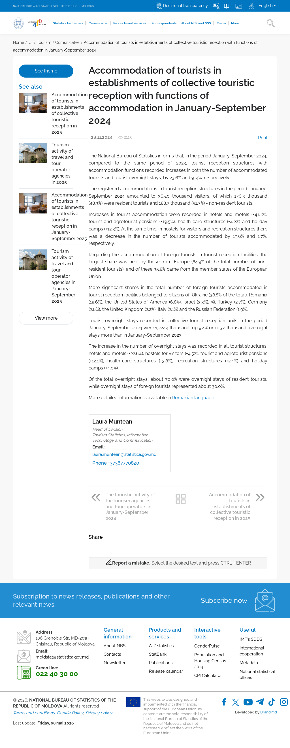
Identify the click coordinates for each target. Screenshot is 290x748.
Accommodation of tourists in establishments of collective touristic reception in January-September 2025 (70, 216)
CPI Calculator (208, 675)
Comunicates (67, 42)
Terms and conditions (34, 712)
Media (222, 23)
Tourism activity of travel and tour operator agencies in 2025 (62, 163)
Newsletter (114, 662)
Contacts (112, 654)
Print (258, 137)
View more (46, 318)
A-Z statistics (161, 645)
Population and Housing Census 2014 (210, 660)
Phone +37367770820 (115, 463)
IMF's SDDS (251, 639)
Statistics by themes (68, 23)
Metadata (249, 662)
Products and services (130, 23)
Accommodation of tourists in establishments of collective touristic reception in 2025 (70, 113)
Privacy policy (99, 712)
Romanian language (193, 397)
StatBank (158, 654)
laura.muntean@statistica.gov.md (124, 454)
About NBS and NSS (198, 23)
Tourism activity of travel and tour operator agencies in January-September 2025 (63, 276)
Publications (160, 662)
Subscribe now (224, 600)
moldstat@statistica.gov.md (62, 657)
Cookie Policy (70, 712)
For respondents (165, 23)
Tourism (44, 42)
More (236, 23)
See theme (46, 71)
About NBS (114, 645)
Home (18, 42)
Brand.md (268, 712)
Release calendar (166, 671)
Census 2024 (99, 23)
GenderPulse (207, 646)
